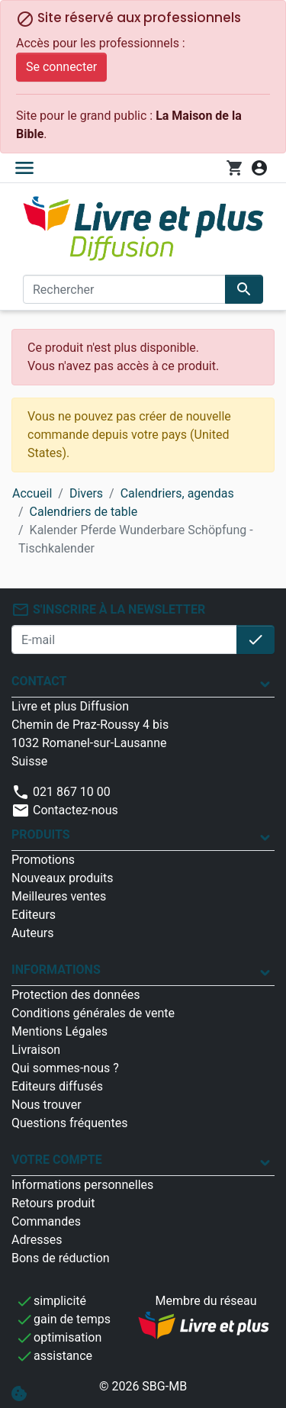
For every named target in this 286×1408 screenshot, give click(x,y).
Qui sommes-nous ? (65, 1068)
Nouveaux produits (62, 878)
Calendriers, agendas (177, 493)
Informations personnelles (82, 1185)
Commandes (46, 1221)
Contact (38, 681)
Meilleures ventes (58, 896)
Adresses (36, 1239)
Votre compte (56, 1159)
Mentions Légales (59, 1031)
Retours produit (53, 1203)
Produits (40, 834)
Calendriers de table (84, 511)
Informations (56, 969)
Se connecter (61, 67)
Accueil (32, 493)
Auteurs (32, 933)
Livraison (35, 1049)
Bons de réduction (60, 1258)
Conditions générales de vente (93, 1013)
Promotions (43, 859)
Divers (86, 493)
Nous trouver (46, 1104)
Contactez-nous (64, 810)
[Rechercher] (124, 289)
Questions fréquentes (69, 1123)
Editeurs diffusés (57, 1086)
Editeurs (33, 914)
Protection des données (75, 995)
